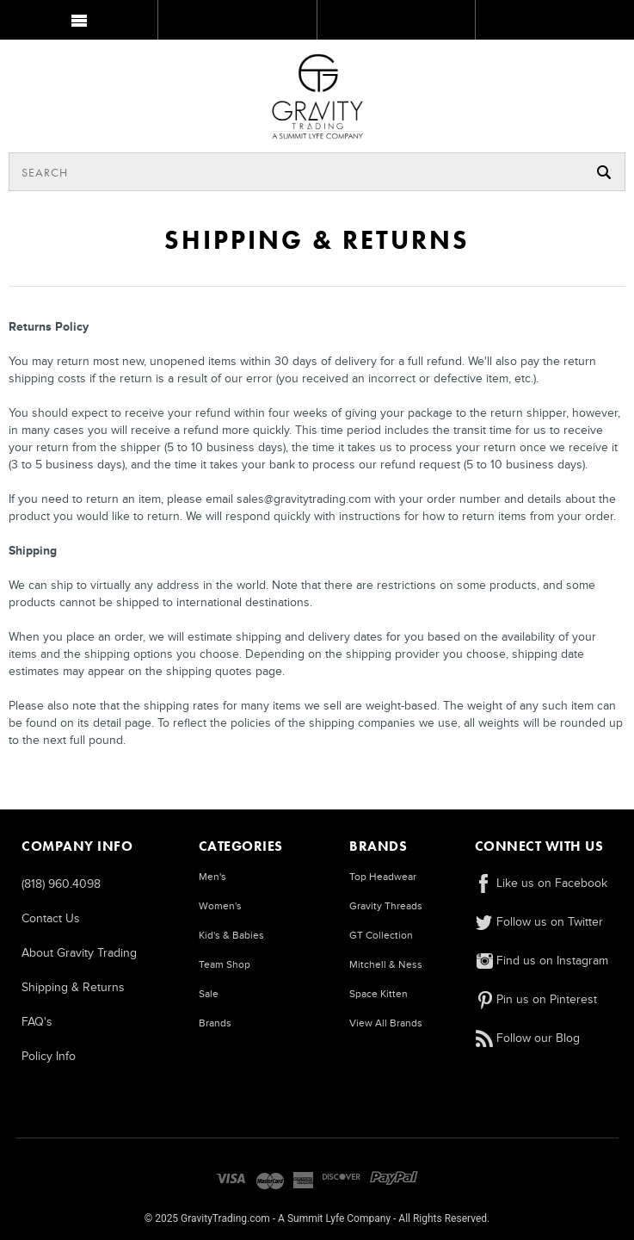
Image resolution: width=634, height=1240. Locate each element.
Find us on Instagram (541, 960)
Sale (209, 994)
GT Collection (381, 935)
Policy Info (49, 1056)
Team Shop (224, 964)
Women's (220, 906)
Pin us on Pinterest (536, 999)
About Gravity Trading (79, 953)
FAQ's (37, 1021)
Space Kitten (378, 994)
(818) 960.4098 (61, 884)
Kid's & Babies (231, 935)
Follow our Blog (527, 1038)
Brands (215, 1023)
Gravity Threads (385, 906)
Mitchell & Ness (385, 964)
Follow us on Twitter (539, 921)
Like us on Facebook (541, 883)
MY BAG (552, 23)
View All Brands (385, 1023)
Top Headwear (382, 877)
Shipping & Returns (73, 987)
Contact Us (51, 918)
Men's (212, 877)
